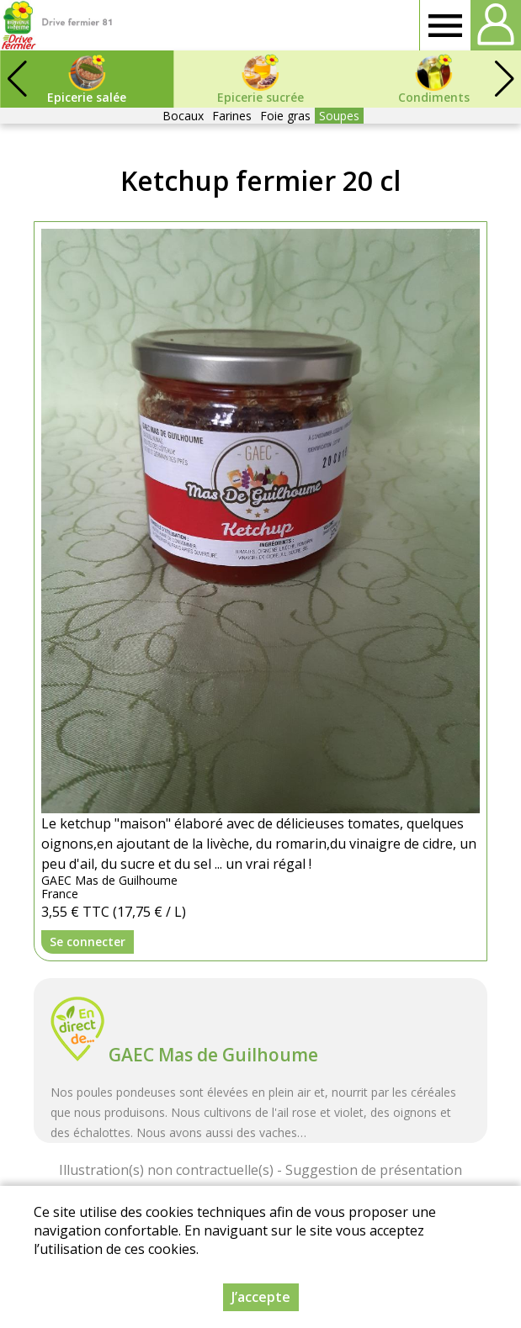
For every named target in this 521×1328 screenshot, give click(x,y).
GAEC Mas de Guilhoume (213, 1054)
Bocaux (183, 116)
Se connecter (87, 942)
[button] (504, 79)
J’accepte (260, 1297)
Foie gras (285, 116)
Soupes (339, 116)
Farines (232, 116)
